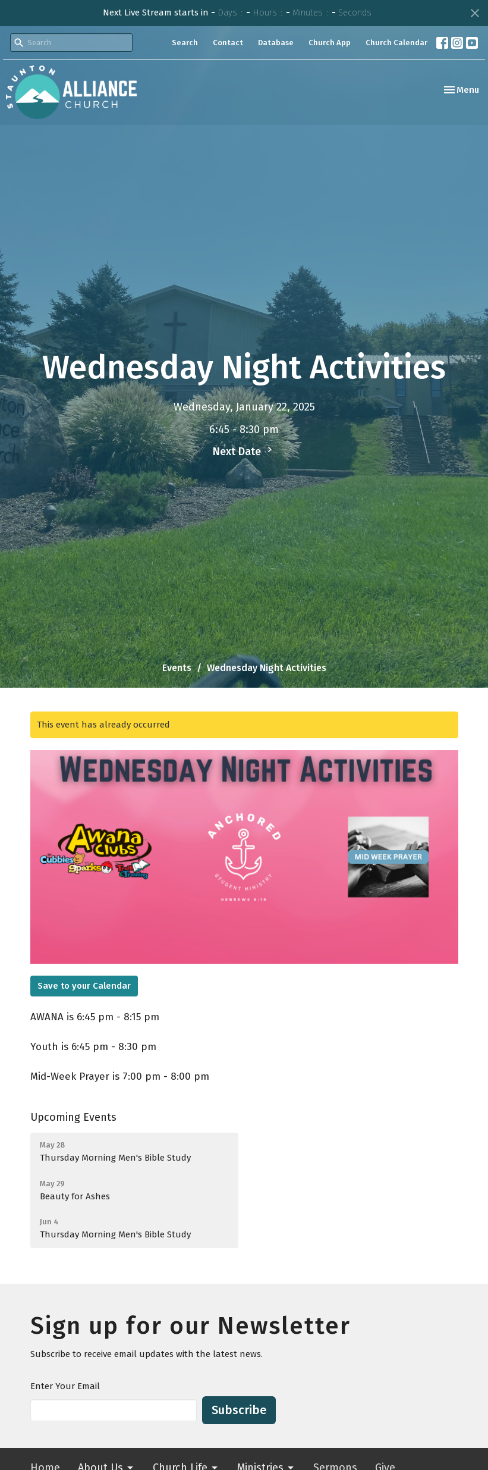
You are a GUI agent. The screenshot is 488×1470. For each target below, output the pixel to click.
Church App (329, 42)
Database (276, 42)
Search (185, 42)
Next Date (244, 451)
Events (176, 667)
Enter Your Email (65, 1386)
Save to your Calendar (84, 985)
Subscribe (239, 1410)
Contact (228, 42)
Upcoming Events (73, 1117)
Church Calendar (396, 42)
